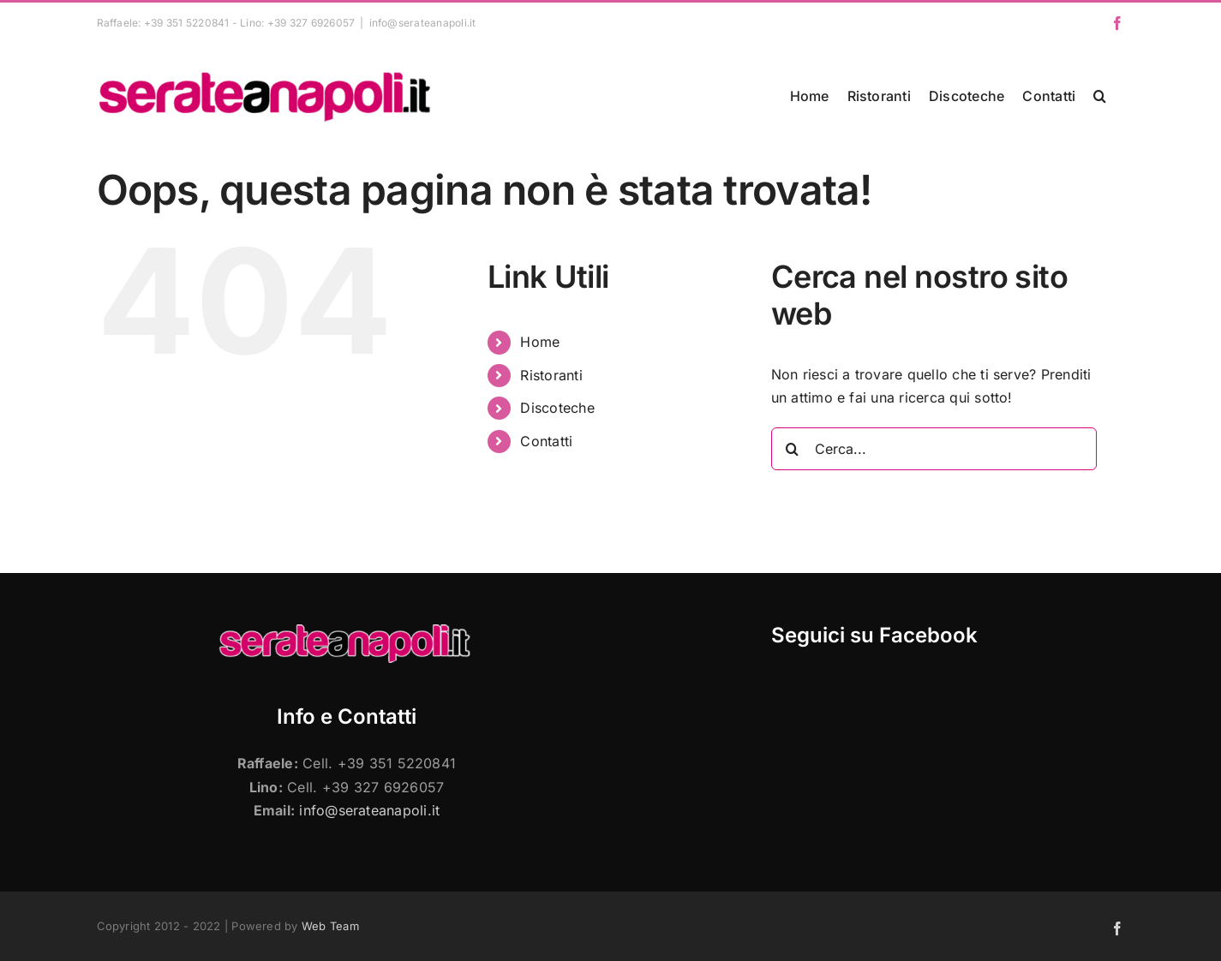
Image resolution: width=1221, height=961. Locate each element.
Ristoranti (551, 375)
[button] (1099, 96)
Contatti (546, 441)
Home (540, 341)
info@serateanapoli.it (422, 22)
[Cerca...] (934, 448)
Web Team (330, 926)
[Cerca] (792, 448)
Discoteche (557, 407)
